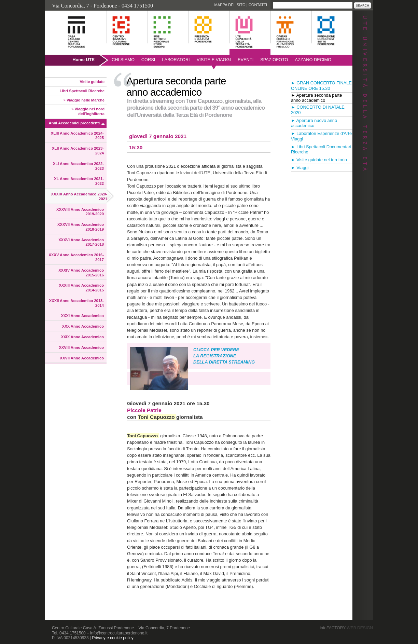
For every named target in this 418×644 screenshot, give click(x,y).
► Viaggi (300, 167)
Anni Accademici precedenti (74, 123)
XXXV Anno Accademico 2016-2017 (76, 257)
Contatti (258, 5)
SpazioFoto (274, 59)
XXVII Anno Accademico (82, 358)
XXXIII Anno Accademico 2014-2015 (81, 287)
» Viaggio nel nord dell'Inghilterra (87, 111)
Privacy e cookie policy (112, 637)
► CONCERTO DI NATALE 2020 (318, 110)
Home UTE (83, 59)
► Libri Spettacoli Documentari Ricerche (321, 149)
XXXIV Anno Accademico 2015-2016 (81, 272)
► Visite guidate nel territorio (319, 159)
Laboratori (176, 59)
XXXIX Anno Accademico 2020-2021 (79, 196)
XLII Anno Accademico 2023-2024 (78, 150)
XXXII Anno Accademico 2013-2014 (76, 303)
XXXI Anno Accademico (82, 316)
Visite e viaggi (214, 59)
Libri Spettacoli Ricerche (82, 91)
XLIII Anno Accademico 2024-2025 (77, 135)
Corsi (148, 59)
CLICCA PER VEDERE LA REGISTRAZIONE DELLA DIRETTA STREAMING (224, 356)
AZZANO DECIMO (313, 59)
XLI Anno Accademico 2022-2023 (78, 166)
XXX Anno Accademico (83, 326)
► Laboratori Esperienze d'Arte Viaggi (321, 136)
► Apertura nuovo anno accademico (314, 123)
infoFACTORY (346, 628)
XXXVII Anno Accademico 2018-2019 (80, 226)
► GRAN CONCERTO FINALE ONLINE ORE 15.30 (321, 85)
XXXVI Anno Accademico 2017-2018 (81, 242)
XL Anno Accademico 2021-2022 (79, 181)
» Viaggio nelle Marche (84, 100)
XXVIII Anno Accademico (81, 347)
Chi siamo (123, 59)
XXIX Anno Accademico (82, 337)
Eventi (245, 59)
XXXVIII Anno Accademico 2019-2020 (80, 211)
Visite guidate (92, 82)
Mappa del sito (229, 5)
